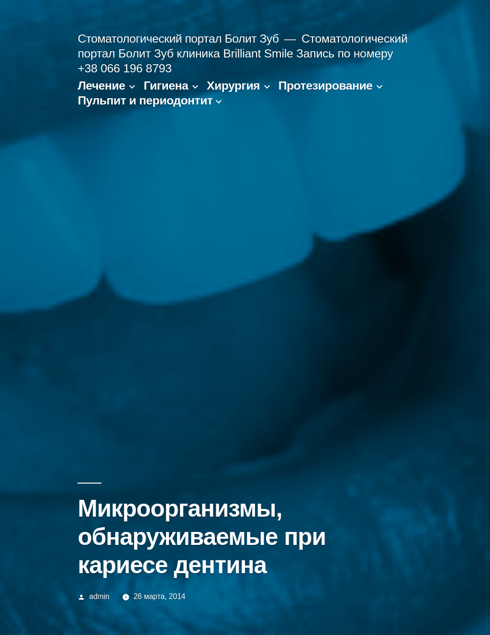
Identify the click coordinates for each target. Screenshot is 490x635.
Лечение (101, 85)
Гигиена (166, 85)
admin (99, 596)
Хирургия (233, 85)
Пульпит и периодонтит (145, 100)
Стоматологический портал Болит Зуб (178, 38)
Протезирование (325, 85)
